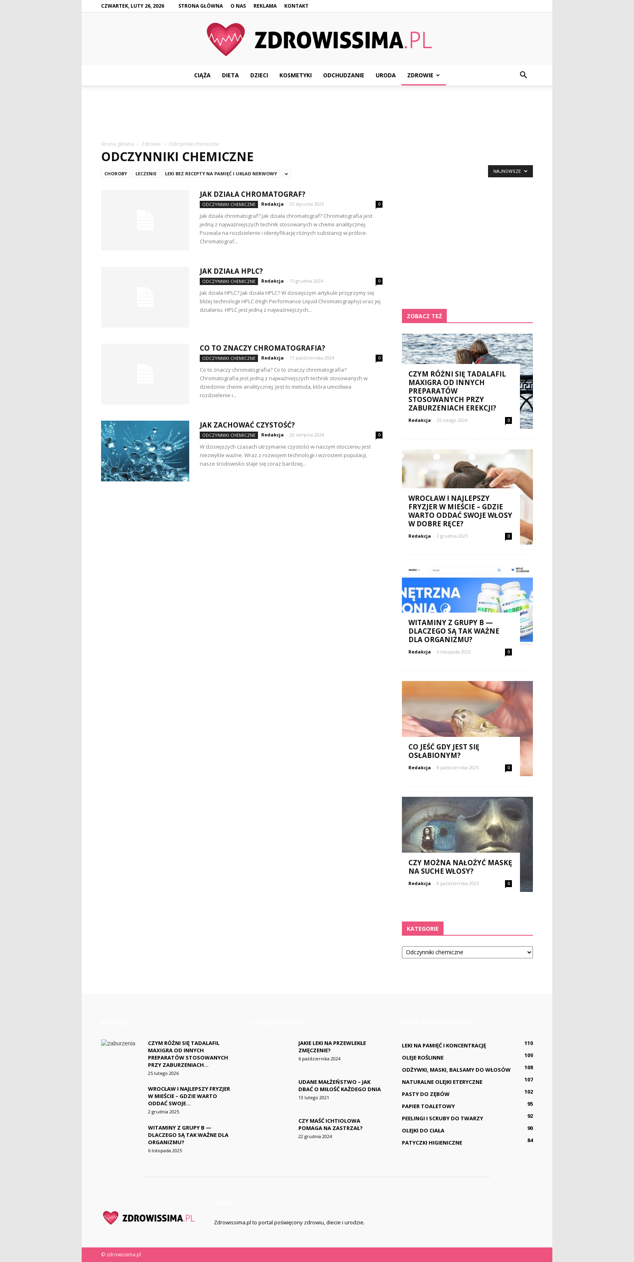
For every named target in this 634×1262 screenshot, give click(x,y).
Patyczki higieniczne (432, 1142)
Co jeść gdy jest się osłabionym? (444, 751)
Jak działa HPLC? (231, 271)
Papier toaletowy (428, 1106)
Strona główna (200, 5)
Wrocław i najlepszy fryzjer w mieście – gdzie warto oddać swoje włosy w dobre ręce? (460, 511)
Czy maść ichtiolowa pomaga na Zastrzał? (330, 1124)
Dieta (230, 75)
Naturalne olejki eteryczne (442, 1081)
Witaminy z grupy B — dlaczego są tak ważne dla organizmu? (453, 631)
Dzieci (259, 75)
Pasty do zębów (426, 1094)
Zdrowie (423, 75)
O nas (238, 5)
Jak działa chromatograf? (252, 194)
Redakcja (272, 204)
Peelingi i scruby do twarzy (442, 1118)
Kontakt (296, 5)
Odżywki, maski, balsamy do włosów (456, 1069)
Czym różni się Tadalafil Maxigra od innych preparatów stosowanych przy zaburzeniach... (188, 1053)
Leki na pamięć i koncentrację (444, 1045)
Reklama (265, 5)
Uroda (386, 75)
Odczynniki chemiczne (229, 204)
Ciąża (202, 75)
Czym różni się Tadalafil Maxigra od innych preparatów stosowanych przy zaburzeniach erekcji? (457, 391)
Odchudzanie (343, 75)
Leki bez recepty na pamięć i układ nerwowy (221, 173)
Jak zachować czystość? (247, 425)
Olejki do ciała (423, 1130)
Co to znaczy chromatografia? (262, 348)
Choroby (115, 173)
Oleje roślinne (423, 1057)
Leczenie (145, 173)
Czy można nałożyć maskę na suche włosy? (460, 867)
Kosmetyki (295, 75)
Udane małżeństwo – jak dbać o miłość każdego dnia (339, 1085)
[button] (523, 75)
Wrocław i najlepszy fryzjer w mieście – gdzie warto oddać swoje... (189, 1096)
